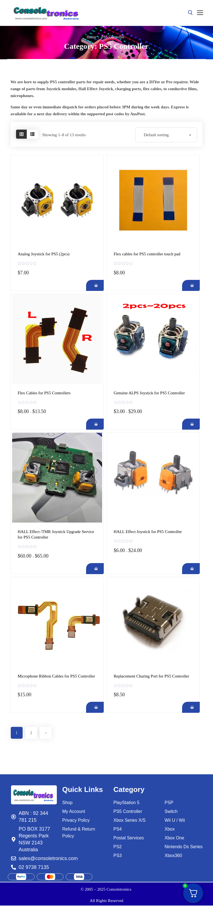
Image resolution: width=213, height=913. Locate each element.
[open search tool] (190, 12)
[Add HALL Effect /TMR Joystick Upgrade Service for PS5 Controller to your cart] (93, 568)
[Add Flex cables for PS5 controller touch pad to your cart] (189, 285)
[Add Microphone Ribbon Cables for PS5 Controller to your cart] (93, 707)
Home (91, 37)
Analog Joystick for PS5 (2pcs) (44, 254)
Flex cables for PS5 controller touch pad (147, 254)
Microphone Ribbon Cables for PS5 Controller (56, 676)
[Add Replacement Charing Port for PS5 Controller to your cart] (189, 707)
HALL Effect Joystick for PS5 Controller (148, 531)
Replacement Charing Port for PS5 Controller (151, 676)
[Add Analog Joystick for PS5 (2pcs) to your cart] (93, 285)
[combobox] (166, 134)
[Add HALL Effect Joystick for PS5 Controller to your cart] (189, 568)
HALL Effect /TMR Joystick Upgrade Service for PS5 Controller (56, 534)
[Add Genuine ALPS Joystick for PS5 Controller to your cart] (189, 424)
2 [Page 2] (34, 734)
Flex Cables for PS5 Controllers (44, 393)
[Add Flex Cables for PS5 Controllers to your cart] (93, 424)
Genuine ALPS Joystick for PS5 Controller (149, 393)
